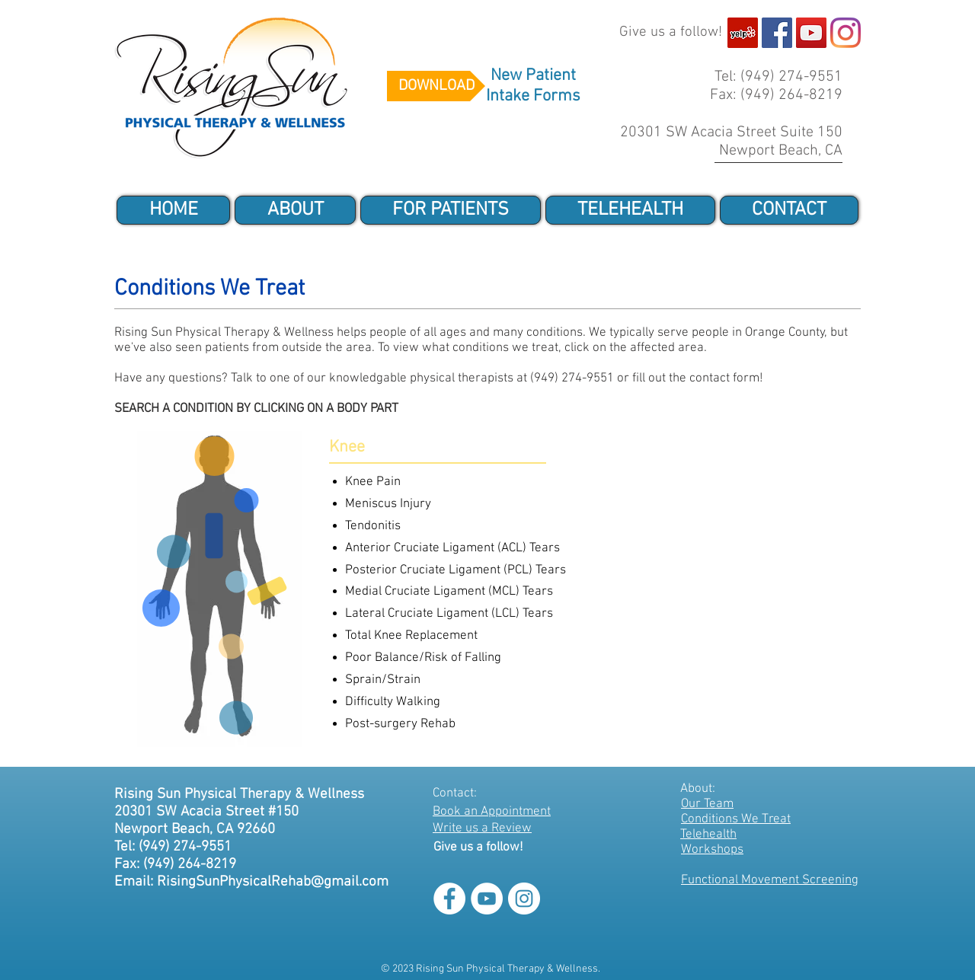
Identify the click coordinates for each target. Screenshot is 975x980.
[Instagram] (845, 33)
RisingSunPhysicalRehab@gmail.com (272, 882)
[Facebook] (777, 33)
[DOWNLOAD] (436, 86)
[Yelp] (742, 33)
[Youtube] (811, 33)
